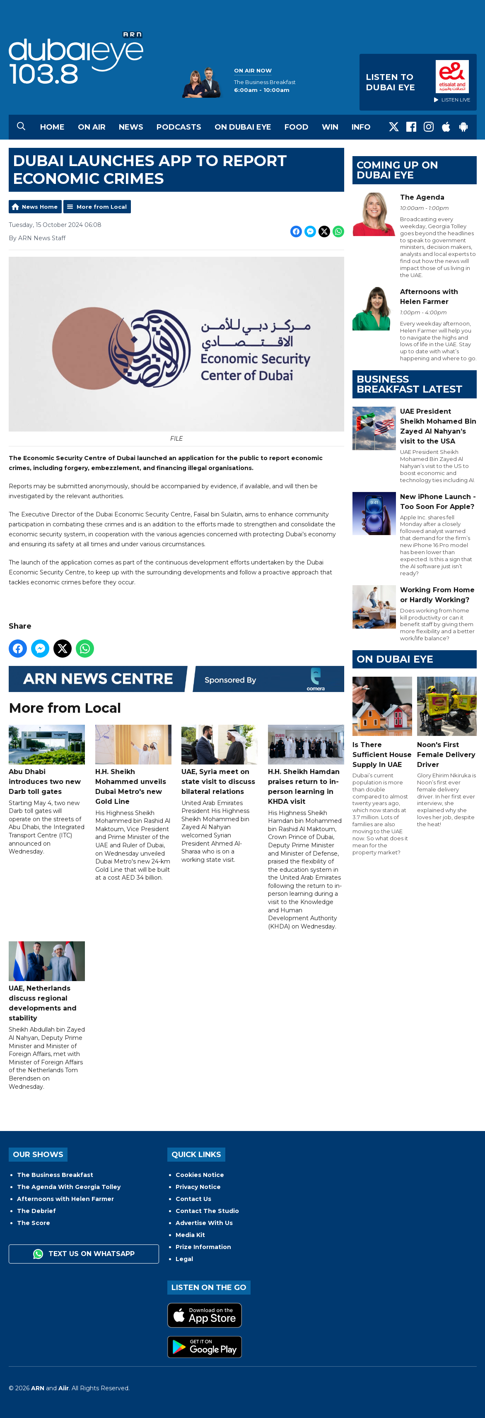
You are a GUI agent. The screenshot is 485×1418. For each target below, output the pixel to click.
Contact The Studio (207, 1211)
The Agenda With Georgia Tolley (69, 1187)
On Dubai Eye (243, 127)
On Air (92, 127)
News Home (40, 206)
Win (330, 127)
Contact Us (193, 1199)
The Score (33, 1223)
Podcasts (179, 127)
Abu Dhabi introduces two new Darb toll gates (47, 760)
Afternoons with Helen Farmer (65, 1199)
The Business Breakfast (55, 1175)
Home (52, 127)
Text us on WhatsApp (84, 1254)
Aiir (63, 1388)
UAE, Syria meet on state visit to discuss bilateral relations (219, 760)
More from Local (102, 206)
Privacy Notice (198, 1187)
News (131, 127)
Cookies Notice (200, 1175)
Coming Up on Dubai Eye (397, 170)
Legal (184, 1259)
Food (297, 127)
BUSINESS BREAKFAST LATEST (410, 384)
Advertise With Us (204, 1223)
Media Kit (190, 1235)
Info (361, 127)
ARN (37, 1388)
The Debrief (36, 1211)
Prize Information (203, 1247)
